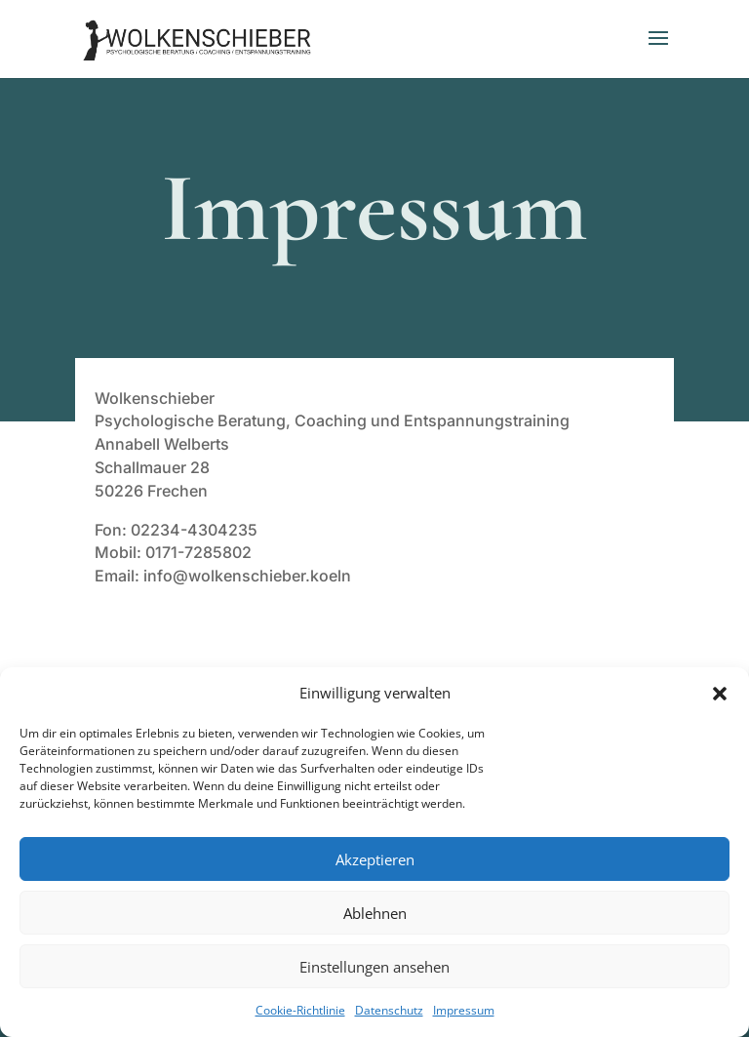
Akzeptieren (374, 859)
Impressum (463, 1010)
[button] (719, 693)
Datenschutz (389, 1010)
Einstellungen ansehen (374, 967)
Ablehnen (375, 913)
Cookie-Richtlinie (300, 1010)
